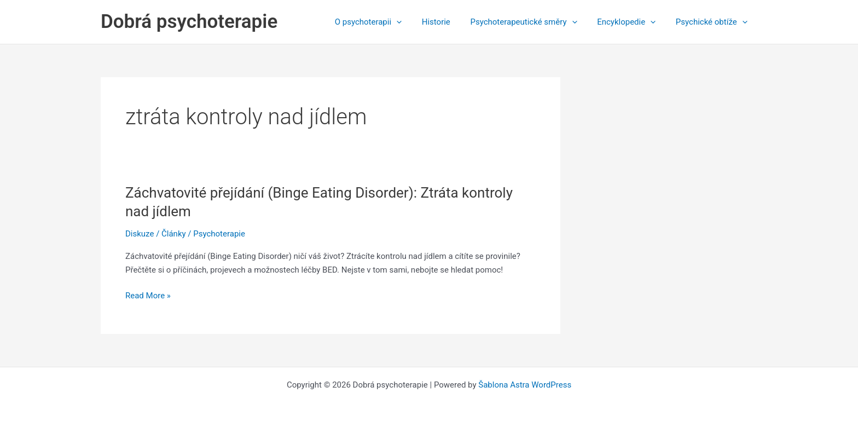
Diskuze (139, 234)
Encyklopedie (631, 22)
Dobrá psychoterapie (189, 21)
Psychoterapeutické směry (532, 22)
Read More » (148, 296)
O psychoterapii (384, 22)
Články (173, 234)
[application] (413, 22)
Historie (448, 22)
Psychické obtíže (713, 22)
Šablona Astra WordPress (524, 385)
